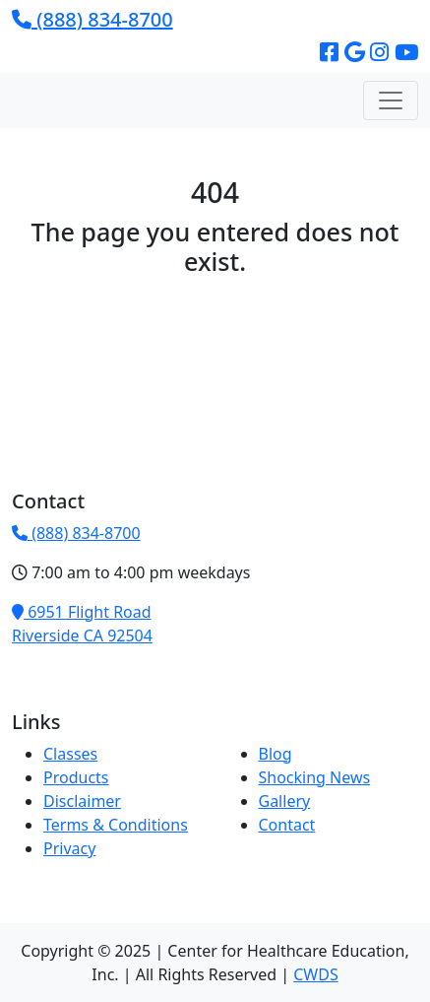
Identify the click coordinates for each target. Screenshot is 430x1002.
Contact (287, 824)
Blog (275, 754)
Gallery (285, 801)
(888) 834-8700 (92, 19)
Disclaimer (82, 801)
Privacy (69, 848)
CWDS (315, 974)
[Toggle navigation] (390, 100)
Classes (70, 754)
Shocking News (315, 777)
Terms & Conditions (115, 824)
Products (76, 777)
